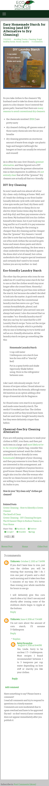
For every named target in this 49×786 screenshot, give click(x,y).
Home (19, 42)
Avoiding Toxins (21, 39)
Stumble (21, 532)
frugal (39, 39)
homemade (8, 458)
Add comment (12, 687)
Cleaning (32, 39)
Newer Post (7, 546)
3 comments (37, 42)
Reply (13, 612)
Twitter (32, 529)
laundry (25, 42)
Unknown (15, 561)
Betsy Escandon (24, 643)
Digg (31, 532)
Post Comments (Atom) (25, 784)
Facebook (20, 529)
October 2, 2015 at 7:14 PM (33, 561)
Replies (16, 639)
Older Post (42, 546)
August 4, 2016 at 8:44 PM (30, 645)
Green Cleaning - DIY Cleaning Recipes (22, 518)
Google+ (9, 532)
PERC (32, 119)
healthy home (9, 42)
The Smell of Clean (12, 514)
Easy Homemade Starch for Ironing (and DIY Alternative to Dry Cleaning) (24, 29)
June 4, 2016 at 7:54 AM (31, 619)
